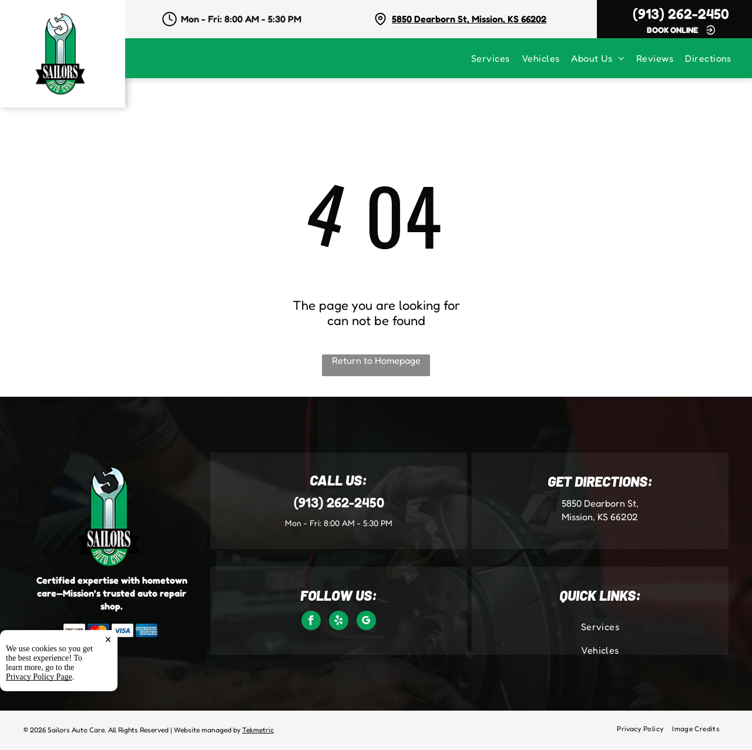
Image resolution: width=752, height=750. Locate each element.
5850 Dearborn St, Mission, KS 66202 (469, 19)
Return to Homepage (376, 360)
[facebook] (311, 622)
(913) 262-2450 (681, 13)
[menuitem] (496, 58)
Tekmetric (258, 729)
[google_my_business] (366, 622)
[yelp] (338, 622)
